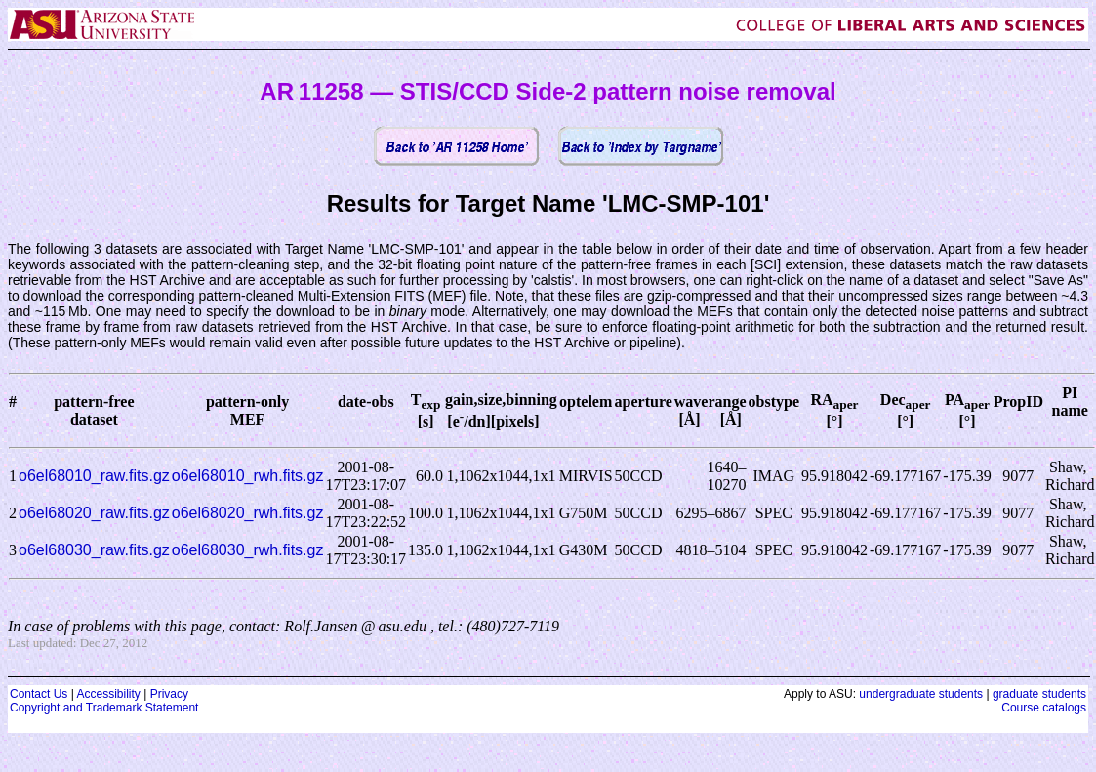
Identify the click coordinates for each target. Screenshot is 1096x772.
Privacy (169, 694)
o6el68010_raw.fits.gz (94, 475)
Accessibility (108, 694)
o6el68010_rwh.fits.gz (248, 475)
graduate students (1039, 694)
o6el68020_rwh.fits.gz (248, 513)
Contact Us (38, 694)
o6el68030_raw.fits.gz (94, 550)
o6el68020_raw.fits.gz (94, 513)
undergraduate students (921, 694)
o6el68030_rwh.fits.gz (248, 550)
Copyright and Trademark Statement (104, 707)
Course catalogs (1043, 707)
